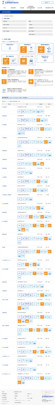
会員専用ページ (47, 2)
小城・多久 (22, 24)
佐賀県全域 (5, 21)
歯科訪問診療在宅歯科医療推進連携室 (31, 7)
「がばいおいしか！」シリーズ (19, 393)
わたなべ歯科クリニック (6, 366)
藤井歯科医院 (4, 274)
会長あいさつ (29, 386)
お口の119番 (39, 7)
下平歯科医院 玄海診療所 (7, 187)
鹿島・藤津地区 (41, 27)
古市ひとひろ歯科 (5, 292)
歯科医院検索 (13, 7)
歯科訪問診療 (4, 390)
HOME (4, 7)
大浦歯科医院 (4, 152)
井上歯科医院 (4, 117)
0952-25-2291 (46, 394)
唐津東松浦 (40, 24)
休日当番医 (22, 7)
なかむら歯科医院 (5, 261)
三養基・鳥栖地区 (6, 24)
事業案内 (16, 388)
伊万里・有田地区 (6, 27)
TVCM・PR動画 (29, 391)
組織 (15, 391)
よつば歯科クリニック (6, 349)
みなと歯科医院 (5, 331)
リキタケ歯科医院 (5, 357)
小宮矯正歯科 (4, 178)
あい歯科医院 (4, 100)
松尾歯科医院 (4, 305)
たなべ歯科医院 (5, 214)
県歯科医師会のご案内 (49, 7)
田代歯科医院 (4, 205)
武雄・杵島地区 (23, 27)
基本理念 (16, 386)
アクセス (28, 393)
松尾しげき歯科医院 (5, 318)
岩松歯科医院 (4, 143)
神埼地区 (39, 21)
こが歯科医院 (4, 170)
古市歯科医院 (4, 283)
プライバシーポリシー (6, 394)
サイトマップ (4, 396)
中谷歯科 (3, 240)
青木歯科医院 (4, 108)
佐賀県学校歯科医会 (17, 395)
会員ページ (47, 385)
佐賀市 (21, 21)
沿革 (28, 388)
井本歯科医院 (4, 130)
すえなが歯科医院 (5, 196)
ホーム (3, 15)
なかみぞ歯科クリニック (6, 253)
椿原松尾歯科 (4, 227)
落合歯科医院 (4, 161)
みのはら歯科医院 (5, 340)
